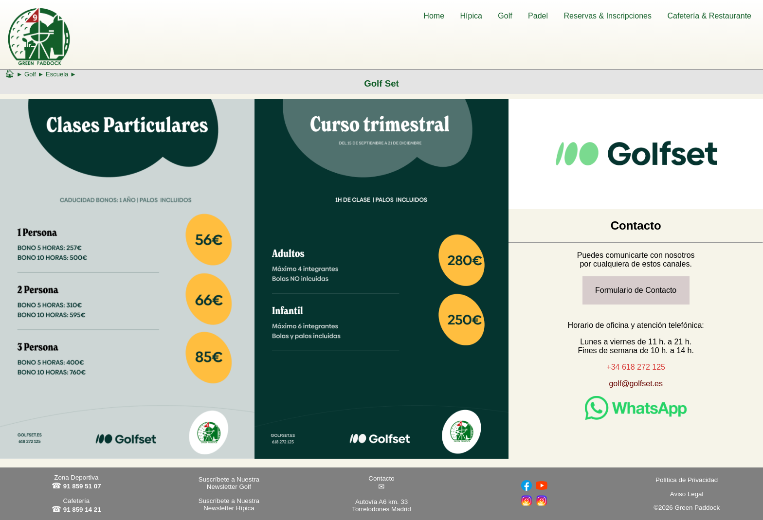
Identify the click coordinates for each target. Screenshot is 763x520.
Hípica (471, 16)
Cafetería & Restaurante (709, 16)
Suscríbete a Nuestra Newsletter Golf (229, 483)
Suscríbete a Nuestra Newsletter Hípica (229, 504)
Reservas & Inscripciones (607, 16)
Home (433, 16)
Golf (505, 16)
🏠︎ (10, 74)
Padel (538, 16)
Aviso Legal (687, 494)
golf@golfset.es (636, 383)
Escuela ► (61, 74)
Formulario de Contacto (635, 290)
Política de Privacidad (686, 480)
